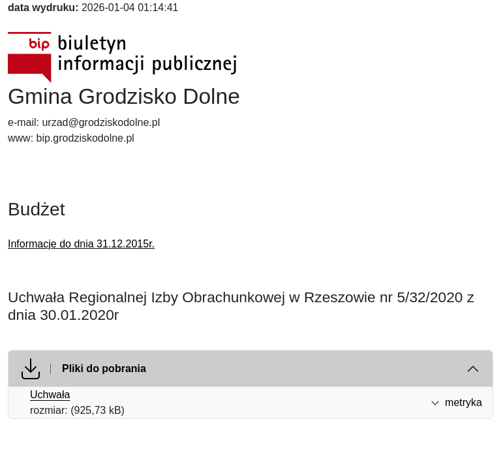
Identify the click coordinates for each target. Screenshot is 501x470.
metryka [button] (456, 402)
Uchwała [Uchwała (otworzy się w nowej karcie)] (50, 394)
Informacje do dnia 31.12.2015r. (81, 243)
